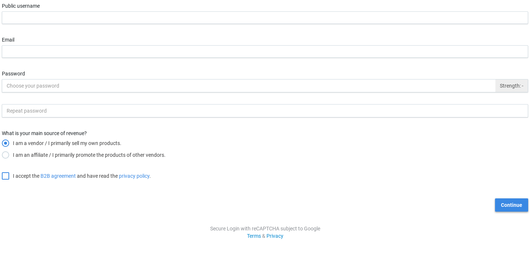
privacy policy (134, 176)
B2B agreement (58, 176)
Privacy (274, 236)
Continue (511, 205)
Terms (254, 236)
